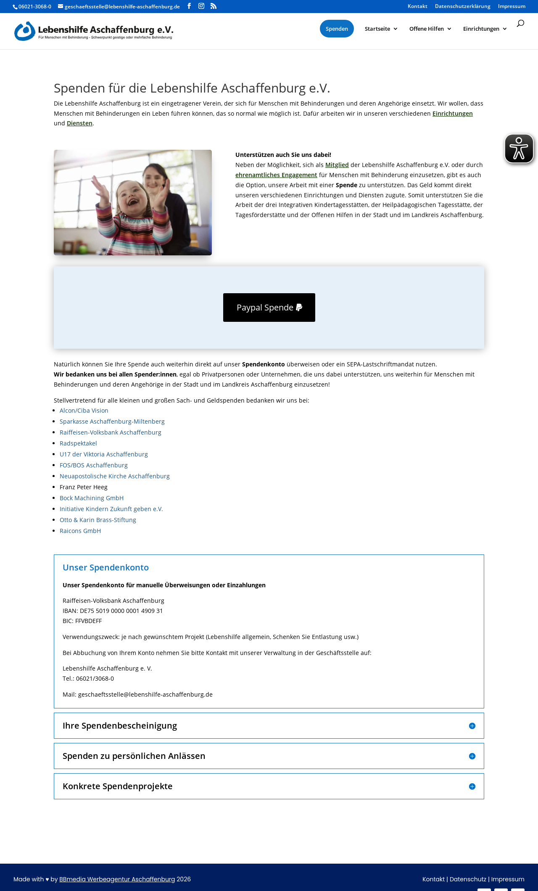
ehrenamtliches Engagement (276, 175)
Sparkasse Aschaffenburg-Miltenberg (112, 421)
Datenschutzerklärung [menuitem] (463, 7)
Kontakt (433, 879)
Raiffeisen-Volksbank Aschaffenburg (110, 432)
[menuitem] (337, 28)
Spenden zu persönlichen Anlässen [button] (134, 756)
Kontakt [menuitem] (417, 7)
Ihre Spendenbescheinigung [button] (120, 725)
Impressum (508, 879)
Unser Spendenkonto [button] (106, 567)
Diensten (79, 123)
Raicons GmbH (80, 531)
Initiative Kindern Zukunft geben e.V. (111, 509)
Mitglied (337, 165)
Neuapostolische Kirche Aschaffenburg (115, 476)
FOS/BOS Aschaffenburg (94, 465)
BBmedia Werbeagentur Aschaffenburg (117, 879)
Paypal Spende (265, 307)
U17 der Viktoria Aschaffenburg (104, 454)
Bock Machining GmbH (92, 498)
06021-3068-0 (34, 6)
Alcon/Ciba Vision (84, 410)
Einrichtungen (453, 113)
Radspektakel (78, 443)
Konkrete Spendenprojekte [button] (118, 786)
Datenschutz (468, 879)
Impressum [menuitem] (511, 7)
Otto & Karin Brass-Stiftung (98, 520)
